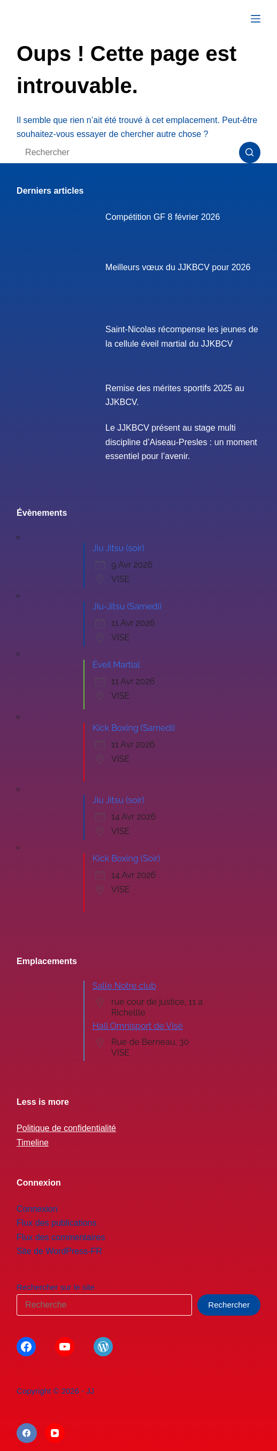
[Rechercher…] (128, 152)
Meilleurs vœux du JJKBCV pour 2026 (177, 267)
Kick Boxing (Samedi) (134, 728)
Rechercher (229, 1304)
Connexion (37, 1208)
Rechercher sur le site (56, 1287)
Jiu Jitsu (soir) (118, 548)
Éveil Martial (116, 665)
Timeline (33, 1142)
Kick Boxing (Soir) (126, 858)
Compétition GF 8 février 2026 (162, 217)
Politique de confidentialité (66, 1128)
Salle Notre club (124, 986)
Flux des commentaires (61, 1237)
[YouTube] (55, 1433)
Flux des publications (56, 1222)
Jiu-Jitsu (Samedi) (127, 606)
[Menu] (255, 19)
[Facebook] (27, 1433)
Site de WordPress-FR (59, 1251)
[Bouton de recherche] (249, 152)
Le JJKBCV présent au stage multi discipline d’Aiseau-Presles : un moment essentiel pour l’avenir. (181, 442)
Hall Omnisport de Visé (138, 1026)
